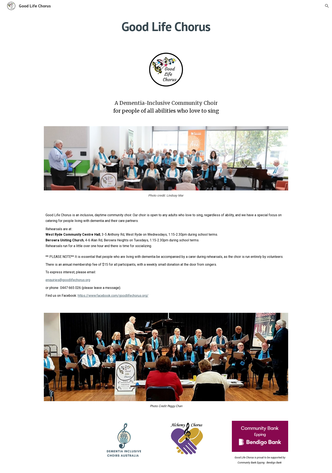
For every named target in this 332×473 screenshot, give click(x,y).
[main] (166, 26)
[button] (327, 6)
